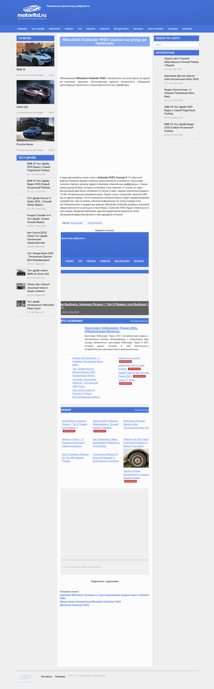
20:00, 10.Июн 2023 (36, 226)
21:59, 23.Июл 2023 (36, 174)
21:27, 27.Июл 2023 (173, 100)
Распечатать (94, 222)
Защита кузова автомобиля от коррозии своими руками (137, 474)
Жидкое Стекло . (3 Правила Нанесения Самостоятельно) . (73, 442)
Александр (76, 222)
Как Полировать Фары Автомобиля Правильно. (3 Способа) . (106, 442)
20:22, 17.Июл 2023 (36, 192)
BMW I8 (21, 69)
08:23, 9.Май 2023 (35, 247)
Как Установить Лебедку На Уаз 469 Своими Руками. (75, 457)
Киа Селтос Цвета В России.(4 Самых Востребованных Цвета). (86, 393)
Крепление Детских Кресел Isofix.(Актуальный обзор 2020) (138, 424)
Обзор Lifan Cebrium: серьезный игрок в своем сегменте (39, 287)
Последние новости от (139, 321)
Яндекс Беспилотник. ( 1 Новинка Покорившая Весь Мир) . (88, 361)
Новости (104, 28)
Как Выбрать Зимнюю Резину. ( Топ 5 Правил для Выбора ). (103, 304)
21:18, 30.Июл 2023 (173, 83)
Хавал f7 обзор (126, 380)
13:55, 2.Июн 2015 (36, 278)
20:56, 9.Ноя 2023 (69, 312)
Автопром (54, 28)
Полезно (187, 28)
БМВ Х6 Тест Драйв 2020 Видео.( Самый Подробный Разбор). (38, 167)
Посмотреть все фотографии (30, 75)
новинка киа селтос (129, 358)
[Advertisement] (105, 110)
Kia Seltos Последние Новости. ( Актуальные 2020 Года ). (85, 383)
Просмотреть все (142, 410)
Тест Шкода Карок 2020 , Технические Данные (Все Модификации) (40, 256)
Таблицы (173, 28)
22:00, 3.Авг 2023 (172, 69)
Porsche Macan (25, 144)
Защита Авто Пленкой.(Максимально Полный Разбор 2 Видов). (105, 424)
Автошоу (138, 28)
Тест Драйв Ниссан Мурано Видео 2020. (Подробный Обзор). (84, 372)
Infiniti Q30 (22, 107)
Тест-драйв (38, 28)
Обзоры (90, 28)
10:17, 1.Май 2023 (35, 264)
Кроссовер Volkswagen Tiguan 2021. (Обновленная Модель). (111, 329)
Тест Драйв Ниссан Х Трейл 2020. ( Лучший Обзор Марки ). (39, 201)
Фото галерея (155, 28)
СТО (80, 28)
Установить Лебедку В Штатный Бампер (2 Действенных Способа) (106, 457)
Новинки (22, 28)
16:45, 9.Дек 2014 (35, 312)
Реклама (60, 676)
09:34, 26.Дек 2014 (36, 295)
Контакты (46, 676)
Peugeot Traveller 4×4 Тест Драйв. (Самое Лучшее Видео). (39, 218)
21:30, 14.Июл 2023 (36, 209)
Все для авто (121, 28)
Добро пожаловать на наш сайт (72, 271)
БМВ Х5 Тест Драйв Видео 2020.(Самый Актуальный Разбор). (39, 184)
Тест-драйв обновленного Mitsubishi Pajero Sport (40, 305)
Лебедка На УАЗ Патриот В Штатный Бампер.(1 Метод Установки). (138, 442)
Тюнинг (69, 28)
